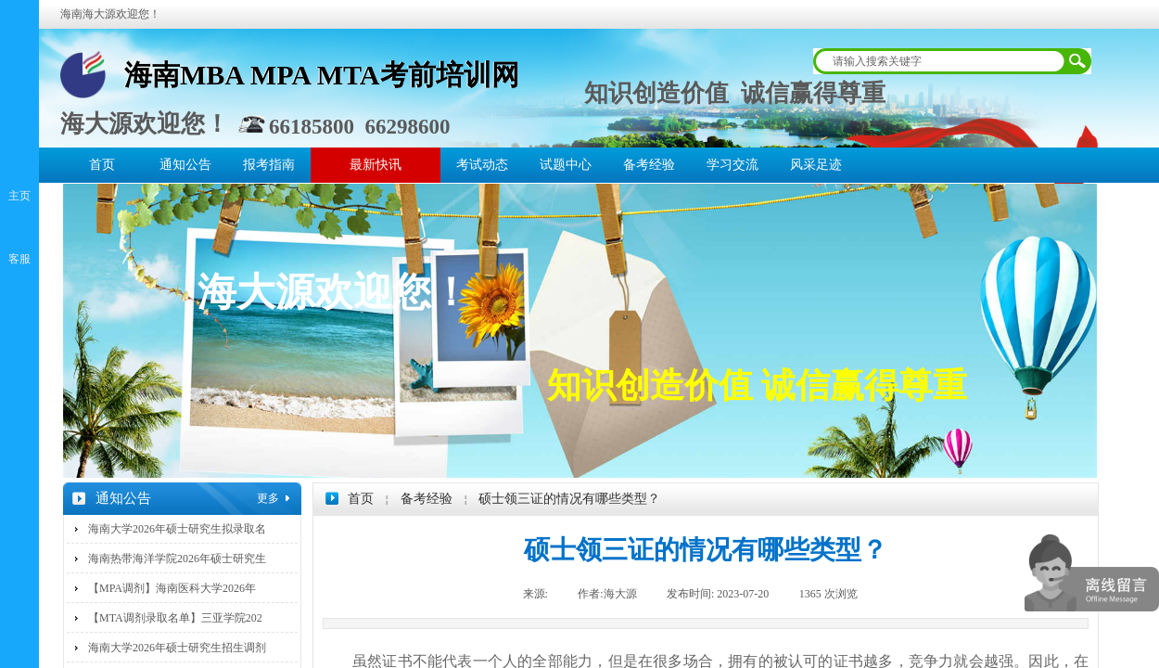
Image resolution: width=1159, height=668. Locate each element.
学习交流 (732, 165)
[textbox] (940, 61)
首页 (102, 165)
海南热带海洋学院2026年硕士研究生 (177, 558)
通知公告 (185, 165)
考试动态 (482, 165)
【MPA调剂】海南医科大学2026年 (172, 588)
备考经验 (649, 165)
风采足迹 (816, 165)
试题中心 (566, 165)
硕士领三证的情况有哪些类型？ (569, 499)
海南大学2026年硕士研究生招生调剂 (177, 647)
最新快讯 (375, 165)
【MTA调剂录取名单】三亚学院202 (175, 617)
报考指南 (269, 165)
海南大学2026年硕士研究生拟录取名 (177, 528)
